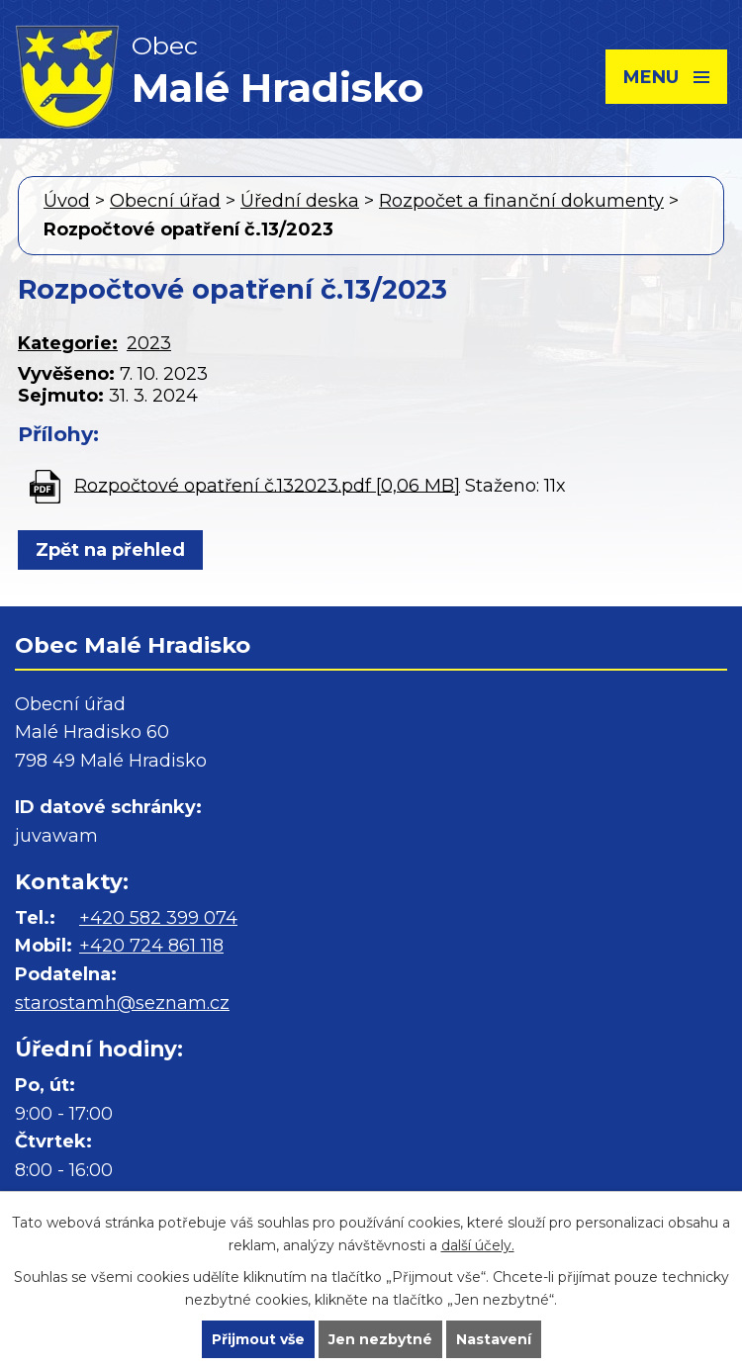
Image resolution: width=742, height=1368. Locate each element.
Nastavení (493, 1339)
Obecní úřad (165, 201)
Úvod (67, 201)
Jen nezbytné (380, 1339)
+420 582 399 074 (158, 918)
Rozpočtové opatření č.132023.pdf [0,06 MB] (267, 485)
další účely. (477, 1245)
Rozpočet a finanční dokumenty (521, 201)
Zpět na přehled (110, 550)
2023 (149, 343)
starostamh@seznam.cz (122, 1003)
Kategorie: (68, 343)
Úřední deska (299, 201)
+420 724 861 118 (151, 946)
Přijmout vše (258, 1339)
